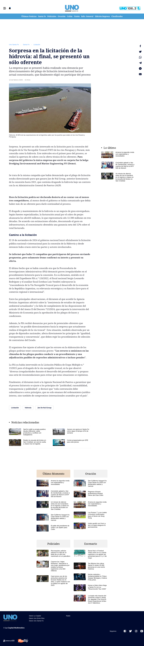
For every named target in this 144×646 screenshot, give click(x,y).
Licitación (37, 44)
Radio (68, 616)
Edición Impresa (102, 16)
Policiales (51, 16)
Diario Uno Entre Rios (36, 618)
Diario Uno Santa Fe (36, 621)
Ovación (61, 16)
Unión (77, 16)
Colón (69, 16)
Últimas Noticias (29, 16)
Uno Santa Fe (14, 44)
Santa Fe (42, 16)
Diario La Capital (35, 616)
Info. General (87, 16)
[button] (4, 8)
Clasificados (117, 16)
